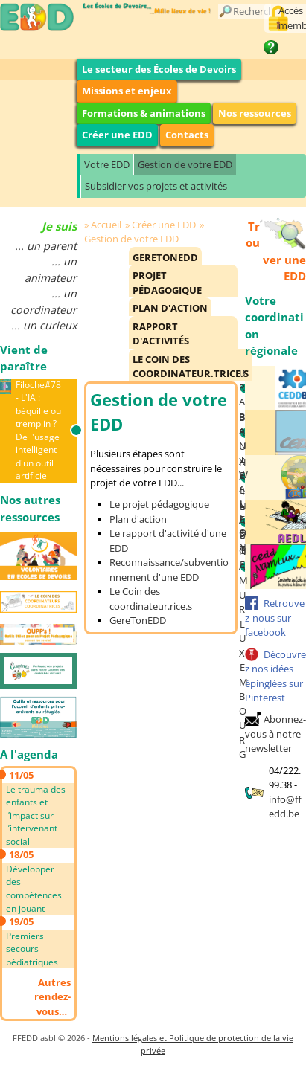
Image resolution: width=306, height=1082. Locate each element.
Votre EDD (107, 164)
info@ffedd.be (285, 807)
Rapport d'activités (161, 334)
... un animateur (51, 269)
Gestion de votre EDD (185, 164)
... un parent (46, 246)
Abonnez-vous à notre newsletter (275, 733)
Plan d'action (170, 308)
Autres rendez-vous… (52, 997)
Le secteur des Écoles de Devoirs (159, 69)
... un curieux (44, 325)
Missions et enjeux (127, 90)
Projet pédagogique (167, 282)
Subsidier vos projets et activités (156, 186)
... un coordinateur (43, 301)
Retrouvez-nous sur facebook (275, 617)
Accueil (106, 224)
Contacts (186, 134)
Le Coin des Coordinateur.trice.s (191, 366)
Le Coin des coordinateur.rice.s (150, 599)
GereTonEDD (165, 257)
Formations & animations (143, 113)
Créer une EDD (117, 134)
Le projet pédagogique (159, 504)
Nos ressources (254, 113)
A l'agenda (29, 754)
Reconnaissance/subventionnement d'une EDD (169, 570)
